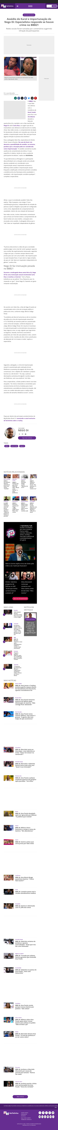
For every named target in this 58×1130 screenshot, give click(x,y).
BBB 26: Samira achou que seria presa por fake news (24, 842)
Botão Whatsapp (40, 1113)
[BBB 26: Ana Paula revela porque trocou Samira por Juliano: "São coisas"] (9, 1005)
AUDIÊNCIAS (30, 1106)
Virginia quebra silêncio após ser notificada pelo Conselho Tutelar (18, 656)
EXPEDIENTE (24, 1114)
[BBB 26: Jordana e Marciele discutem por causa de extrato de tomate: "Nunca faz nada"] (9, 1069)
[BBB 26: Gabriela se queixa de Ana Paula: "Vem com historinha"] (9, 970)
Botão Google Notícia (42, 1117)
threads (32, 98)
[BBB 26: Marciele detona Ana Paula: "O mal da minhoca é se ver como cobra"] (9, 1034)
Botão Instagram (49, 1113)
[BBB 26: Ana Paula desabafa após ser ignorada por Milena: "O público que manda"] (9, 813)
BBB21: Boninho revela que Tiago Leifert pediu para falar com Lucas (15, 507)
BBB (30, 6)
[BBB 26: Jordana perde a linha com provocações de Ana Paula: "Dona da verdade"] (9, 1083)
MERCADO (41, 1106)
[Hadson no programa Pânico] (7, 498)
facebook (18, 98)
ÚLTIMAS (6, 1106)
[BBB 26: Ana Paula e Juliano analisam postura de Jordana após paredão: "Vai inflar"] (9, 778)
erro (35, 98)
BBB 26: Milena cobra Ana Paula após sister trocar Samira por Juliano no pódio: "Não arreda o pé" (25, 1022)
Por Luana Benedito (9, 93)
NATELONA (51, 1106)
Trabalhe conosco (26, 1119)
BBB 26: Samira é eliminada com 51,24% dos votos (25, 906)
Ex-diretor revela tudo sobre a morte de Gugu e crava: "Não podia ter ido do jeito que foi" (18, 630)
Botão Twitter (46, 1113)
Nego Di (6, 125)
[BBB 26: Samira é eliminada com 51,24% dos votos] (9, 906)
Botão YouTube (53, 1113)
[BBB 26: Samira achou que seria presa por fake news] (9, 842)
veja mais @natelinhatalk (20, 598)
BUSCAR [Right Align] (54, 6)
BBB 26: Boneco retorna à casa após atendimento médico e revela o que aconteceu (18, 643)
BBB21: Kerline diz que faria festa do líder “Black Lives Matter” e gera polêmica (15, 488)
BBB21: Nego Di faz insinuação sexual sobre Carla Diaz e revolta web (24, 507)
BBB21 (31, 101)
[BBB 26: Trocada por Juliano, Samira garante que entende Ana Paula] (9, 955)
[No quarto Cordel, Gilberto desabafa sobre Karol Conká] (33, 476)
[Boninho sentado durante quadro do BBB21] (15, 498)
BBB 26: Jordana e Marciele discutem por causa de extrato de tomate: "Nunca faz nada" (25, 1071)
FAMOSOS (24, 1106)
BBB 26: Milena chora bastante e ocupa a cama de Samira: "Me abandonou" (25, 829)
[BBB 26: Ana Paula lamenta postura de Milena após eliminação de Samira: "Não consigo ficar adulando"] (9, 699)
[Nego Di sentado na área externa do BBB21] (24, 498)
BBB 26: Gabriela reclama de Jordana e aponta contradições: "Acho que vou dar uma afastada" (25, 943)
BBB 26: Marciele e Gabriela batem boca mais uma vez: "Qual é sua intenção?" (25, 765)
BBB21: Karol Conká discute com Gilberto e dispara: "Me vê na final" (33, 507)
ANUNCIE (23, 1116)
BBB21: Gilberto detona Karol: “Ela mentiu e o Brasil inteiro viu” (33, 485)
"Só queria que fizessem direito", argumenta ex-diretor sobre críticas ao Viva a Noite (18, 671)
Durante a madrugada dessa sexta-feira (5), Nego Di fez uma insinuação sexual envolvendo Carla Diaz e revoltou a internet (20, 275)
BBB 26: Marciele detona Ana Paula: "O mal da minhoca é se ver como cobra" (25, 1035)
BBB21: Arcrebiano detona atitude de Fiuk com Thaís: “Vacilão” (7, 485)
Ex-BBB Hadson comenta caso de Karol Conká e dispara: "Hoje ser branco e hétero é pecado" (6, 509)
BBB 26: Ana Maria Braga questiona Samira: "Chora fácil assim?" (24, 879)
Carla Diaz (16, 125)
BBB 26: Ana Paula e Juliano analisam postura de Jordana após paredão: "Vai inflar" (25, 779)
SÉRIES (46, 1106)
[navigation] (17, 6)
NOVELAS (19, 1106)
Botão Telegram (40, 1117)
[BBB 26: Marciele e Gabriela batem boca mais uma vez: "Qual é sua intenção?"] (9, 763)
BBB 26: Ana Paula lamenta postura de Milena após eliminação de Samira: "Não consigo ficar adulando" (25, 702)
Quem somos (24, 1112)
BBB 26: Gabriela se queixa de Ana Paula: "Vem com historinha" (25, 971)
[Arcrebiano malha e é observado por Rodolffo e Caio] (7, 476)
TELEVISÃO (13, 1106)
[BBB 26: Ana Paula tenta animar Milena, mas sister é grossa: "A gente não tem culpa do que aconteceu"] (9, 714)
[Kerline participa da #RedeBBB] (15, 476)
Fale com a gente (26, 1118)
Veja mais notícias (27, 438)
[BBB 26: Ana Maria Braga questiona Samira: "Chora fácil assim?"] (9, 877)
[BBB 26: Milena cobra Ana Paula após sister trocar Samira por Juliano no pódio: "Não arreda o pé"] (9, 1019)
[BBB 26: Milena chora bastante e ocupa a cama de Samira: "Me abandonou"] (9, 827)
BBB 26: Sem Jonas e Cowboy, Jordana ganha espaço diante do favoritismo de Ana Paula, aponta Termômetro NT (25, 687)
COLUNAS (36, 1106)
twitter (22, 98)
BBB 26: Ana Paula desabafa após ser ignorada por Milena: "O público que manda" (26, 815)
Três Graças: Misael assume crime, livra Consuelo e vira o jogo (18, 614)
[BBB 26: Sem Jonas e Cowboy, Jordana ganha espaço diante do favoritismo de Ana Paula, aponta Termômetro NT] (9, 685)
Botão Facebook (43, 1113)
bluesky (28, 98)
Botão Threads (53, 1117)
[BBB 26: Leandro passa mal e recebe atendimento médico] (9, 891)
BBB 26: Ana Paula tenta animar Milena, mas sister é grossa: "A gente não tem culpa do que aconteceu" (25, 716)
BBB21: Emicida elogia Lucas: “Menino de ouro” (24, 484)
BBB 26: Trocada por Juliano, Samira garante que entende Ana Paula (25, 957)
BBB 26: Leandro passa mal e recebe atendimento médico (25, 892)
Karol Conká (32, 112)
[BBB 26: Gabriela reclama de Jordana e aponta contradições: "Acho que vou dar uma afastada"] (9, 941)
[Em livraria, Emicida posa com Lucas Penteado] (24, 476)
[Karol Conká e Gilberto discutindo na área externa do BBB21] (33, 498)
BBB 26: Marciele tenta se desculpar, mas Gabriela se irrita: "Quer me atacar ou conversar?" (25, 751)
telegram (25, 98)
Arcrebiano (31, 117)
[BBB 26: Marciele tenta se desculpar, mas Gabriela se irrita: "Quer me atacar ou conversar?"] (9, 749)
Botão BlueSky (50, 1117)
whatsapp (15, 98)
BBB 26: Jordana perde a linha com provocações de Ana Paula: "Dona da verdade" (25, 1085)
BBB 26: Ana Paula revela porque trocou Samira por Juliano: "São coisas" (24, 1007)
